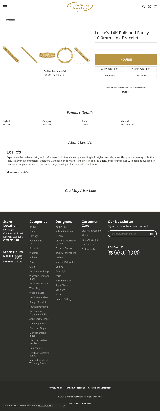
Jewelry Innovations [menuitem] (66, 252)
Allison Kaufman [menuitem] (64, 231)
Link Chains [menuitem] (35, 348)
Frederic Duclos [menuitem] (64, 248)
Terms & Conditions (75, 387)
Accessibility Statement (99, 387)
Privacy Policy (55, 387)
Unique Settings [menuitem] (64, 299)
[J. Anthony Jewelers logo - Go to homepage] (80, 6)
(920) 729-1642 (54, 74)
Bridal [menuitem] (32, 226)
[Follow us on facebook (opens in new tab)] (123, 252)
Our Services (88, 244)
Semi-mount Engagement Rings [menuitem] (39, 313)
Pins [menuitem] (31, 262)
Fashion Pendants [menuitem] (38, 306)
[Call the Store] (11, 240)
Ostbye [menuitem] (59, 266)
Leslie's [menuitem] (59, 257)
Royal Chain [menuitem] (62, 285)
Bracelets (10, 19)
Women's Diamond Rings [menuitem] (39, 277)
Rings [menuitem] (32, 231)
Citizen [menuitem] (59, 235)
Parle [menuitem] (58, 275)
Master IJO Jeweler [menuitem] (65, 262)
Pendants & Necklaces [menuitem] (35, 242)
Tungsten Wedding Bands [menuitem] (39, 354)
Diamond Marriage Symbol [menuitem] (66, 242)
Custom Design (90, 239)
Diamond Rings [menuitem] (37, 328)
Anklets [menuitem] (33, 257)
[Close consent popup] (64, 406)
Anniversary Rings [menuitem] (38, 318)
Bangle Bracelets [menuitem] (38, 302)
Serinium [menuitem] (60, 289)
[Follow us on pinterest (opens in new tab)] (130, 252)
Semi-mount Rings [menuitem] (39, 271)
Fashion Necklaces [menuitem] (39, 283)
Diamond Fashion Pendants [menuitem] (38, 342)
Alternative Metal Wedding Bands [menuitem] (38, 362)
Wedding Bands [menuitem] (37, 323)
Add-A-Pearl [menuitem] (62, 226)
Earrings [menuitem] (33, 235)
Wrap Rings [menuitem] (35, 288)
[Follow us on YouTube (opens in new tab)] (110, 252)
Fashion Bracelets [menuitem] (38, 297)
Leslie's (85, 124)
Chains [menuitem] (33, 266)
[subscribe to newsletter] (151, 234)
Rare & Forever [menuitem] (63, 280)
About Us (86, 235)
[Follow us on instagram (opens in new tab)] (117, 252)
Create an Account (91, 230)
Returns (141, 75)
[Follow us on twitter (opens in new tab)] (136, 252)
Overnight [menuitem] (61, 271)
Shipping (110, 75)
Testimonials (88, 249)
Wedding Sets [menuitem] (36, 292)
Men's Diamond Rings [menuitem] (37, 334)
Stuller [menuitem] (59, 294)
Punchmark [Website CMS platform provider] (85, 404)
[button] (144, 6)
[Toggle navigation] (5, 6)
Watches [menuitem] (33, 252)
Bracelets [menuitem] (34, 248)
